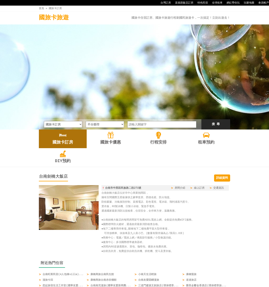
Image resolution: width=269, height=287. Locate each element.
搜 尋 (216, 75)
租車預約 (153, 276)
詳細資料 (222, 129)
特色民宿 (201, 3)
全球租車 (215, 3)
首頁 (41, 8)
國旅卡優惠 (119, 276)
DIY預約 (168, 276)
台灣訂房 (164, 3)
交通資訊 (218, 139)
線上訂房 (199, 139)
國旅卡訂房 (55, 8)
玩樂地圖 (247, 3)
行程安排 (137, 276)
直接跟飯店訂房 (182, 3)
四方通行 (135, 284)
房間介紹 (180, 139)
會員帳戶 (262, 3)
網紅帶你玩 (231, 3)
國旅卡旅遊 (54, 18)
